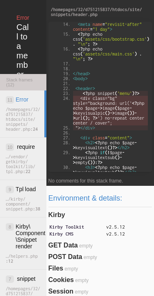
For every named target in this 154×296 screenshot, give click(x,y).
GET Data (63, 245)
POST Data (65, 256)
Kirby (56, 214)
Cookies (61, 279)
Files (55, 268)
